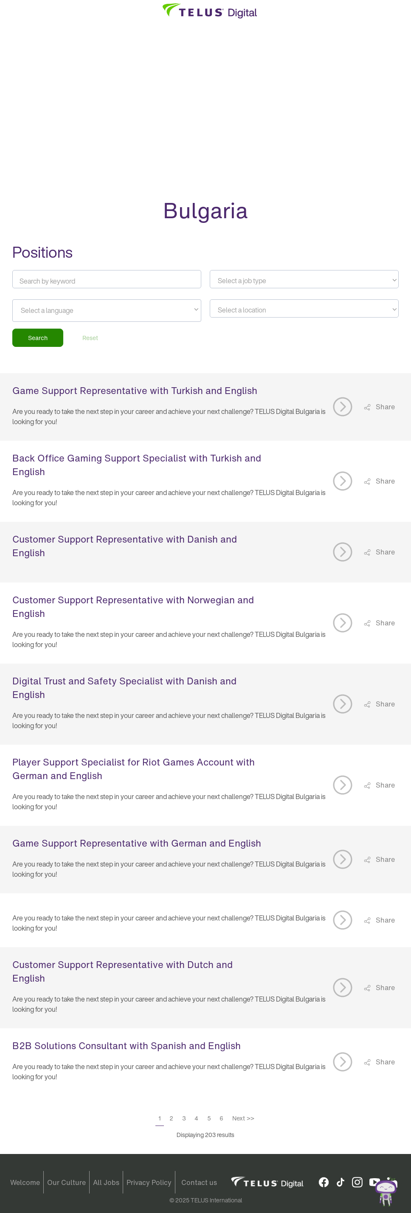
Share (384, 407)
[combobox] (304, 279)
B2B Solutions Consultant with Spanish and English (126, 1046)
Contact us (199, 1182)
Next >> (243, 1118)
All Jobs (106, 1182)
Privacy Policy (149, 1182)
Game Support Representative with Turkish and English (134, 390)
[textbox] (304, 280)
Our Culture (66, 1182)
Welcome (25, 1182)
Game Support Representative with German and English (136, 843)
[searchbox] (59, 310)
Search (38, 337)
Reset (90, 337)
